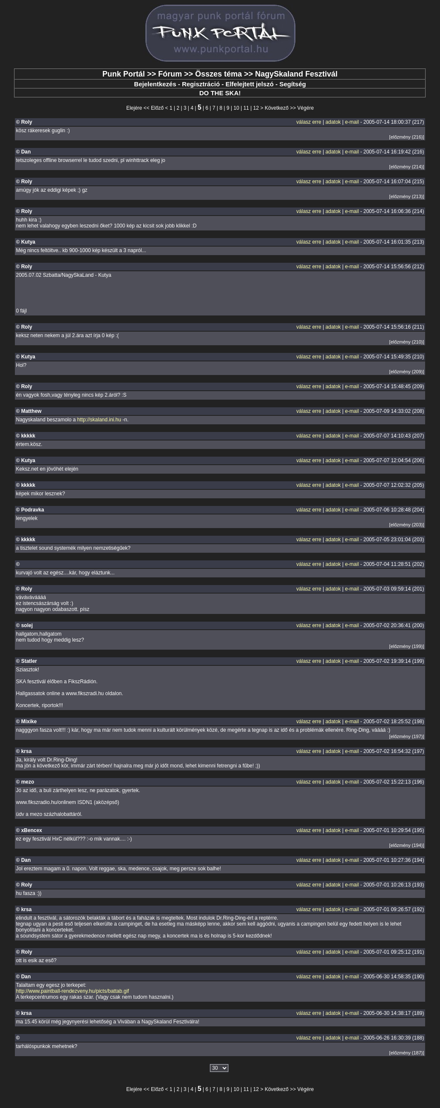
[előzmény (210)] (406, 341)
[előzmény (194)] (406, 845)
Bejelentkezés (155, 84)
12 (256, 108)
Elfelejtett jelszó (249, 84)
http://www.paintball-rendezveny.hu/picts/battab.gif (72, 991)
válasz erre (308, 122)
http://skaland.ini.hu (99, 420)
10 (236, 108)
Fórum (170, 74)
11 (246, 108)
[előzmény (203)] (406, 524)
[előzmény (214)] (406, 166)
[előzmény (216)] (406, 136)
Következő (277, 108)
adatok (333, 122)
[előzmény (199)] (406, 646)
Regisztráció (201, 84)
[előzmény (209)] (406, 371)
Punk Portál (123, 74)
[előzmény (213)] (406, 196)
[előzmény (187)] (406, 1052)
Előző (157, 108)
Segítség (292, 84)
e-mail (352, 122)
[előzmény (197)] (406, 736)
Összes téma (218, 74)
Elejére (134, 108)
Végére (305, 108)
